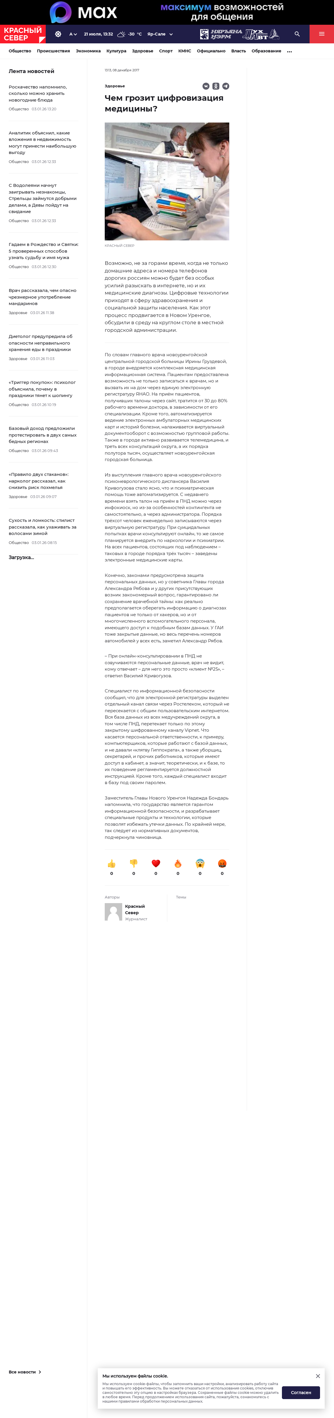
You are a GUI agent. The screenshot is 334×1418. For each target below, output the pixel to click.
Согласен (301, 1392)
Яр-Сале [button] (157, 34)
